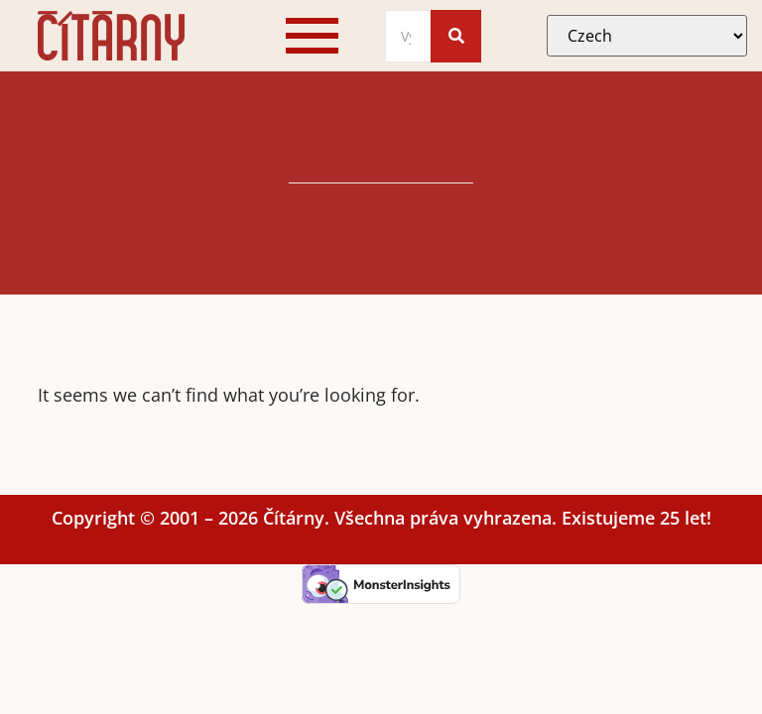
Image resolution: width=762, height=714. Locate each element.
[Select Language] (647, 36)
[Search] (408, 36)
